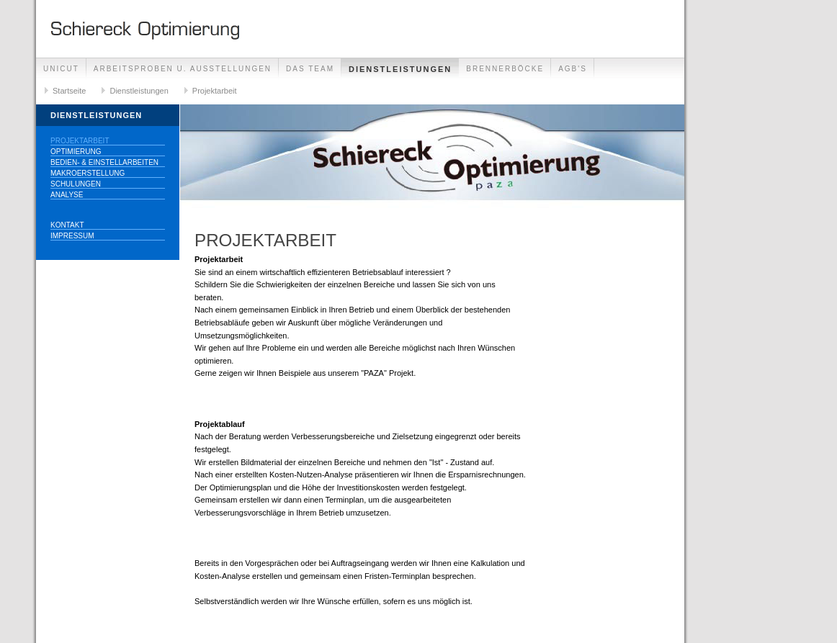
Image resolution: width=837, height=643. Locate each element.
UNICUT (61, 69)
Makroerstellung (87, 173)
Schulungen (75, 184)
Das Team (310, 69)
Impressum (72, 236)
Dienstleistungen (400, 69)
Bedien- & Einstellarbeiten (104, 162)
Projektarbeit (214, 90)
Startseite (69, 90)
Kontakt (67, 225)
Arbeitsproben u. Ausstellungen (183, 69)
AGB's (572, 69)
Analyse (66, 195)
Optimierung (76, 152)
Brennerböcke (505, 69)
